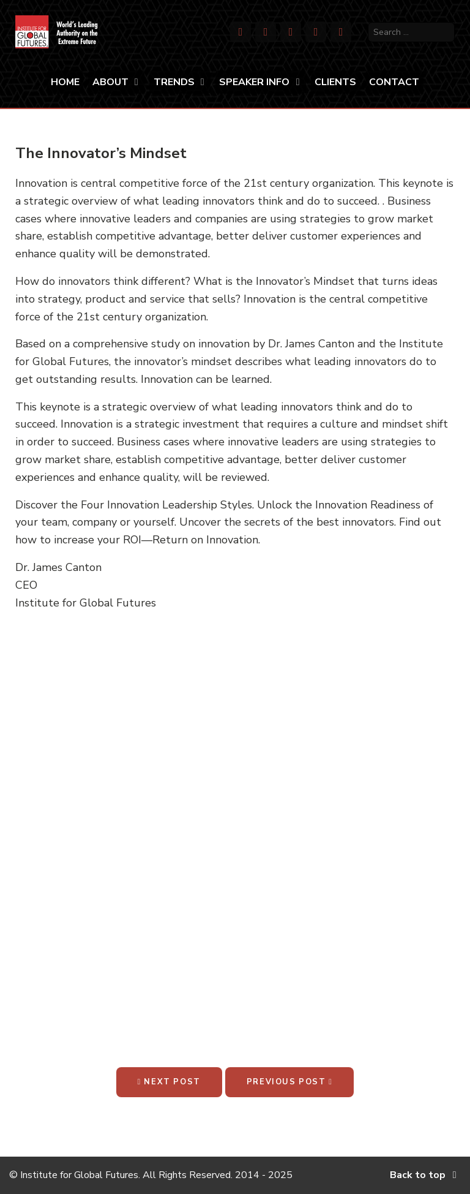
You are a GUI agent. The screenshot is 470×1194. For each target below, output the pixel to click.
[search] (411, 32)
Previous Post (290, 1081)
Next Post (169, 1081)
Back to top (425, 1175)
